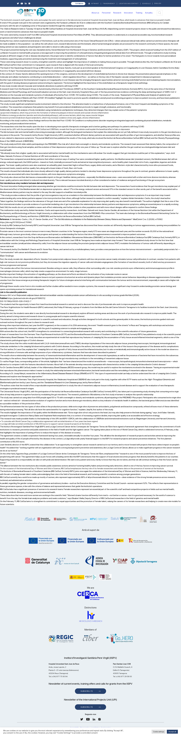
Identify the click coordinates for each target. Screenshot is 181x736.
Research (117, 13)
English (157, 3)
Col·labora (79, 3)
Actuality (149, 13)
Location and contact (129, 3)
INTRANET (95, 3)
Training (139, 13)
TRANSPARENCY (109, 3)
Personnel (106, 13)
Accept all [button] (172, 732)
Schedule (146, 3)
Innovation (128, 13)
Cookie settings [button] (158, 732)
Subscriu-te (87, 691)
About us (95, 13)
